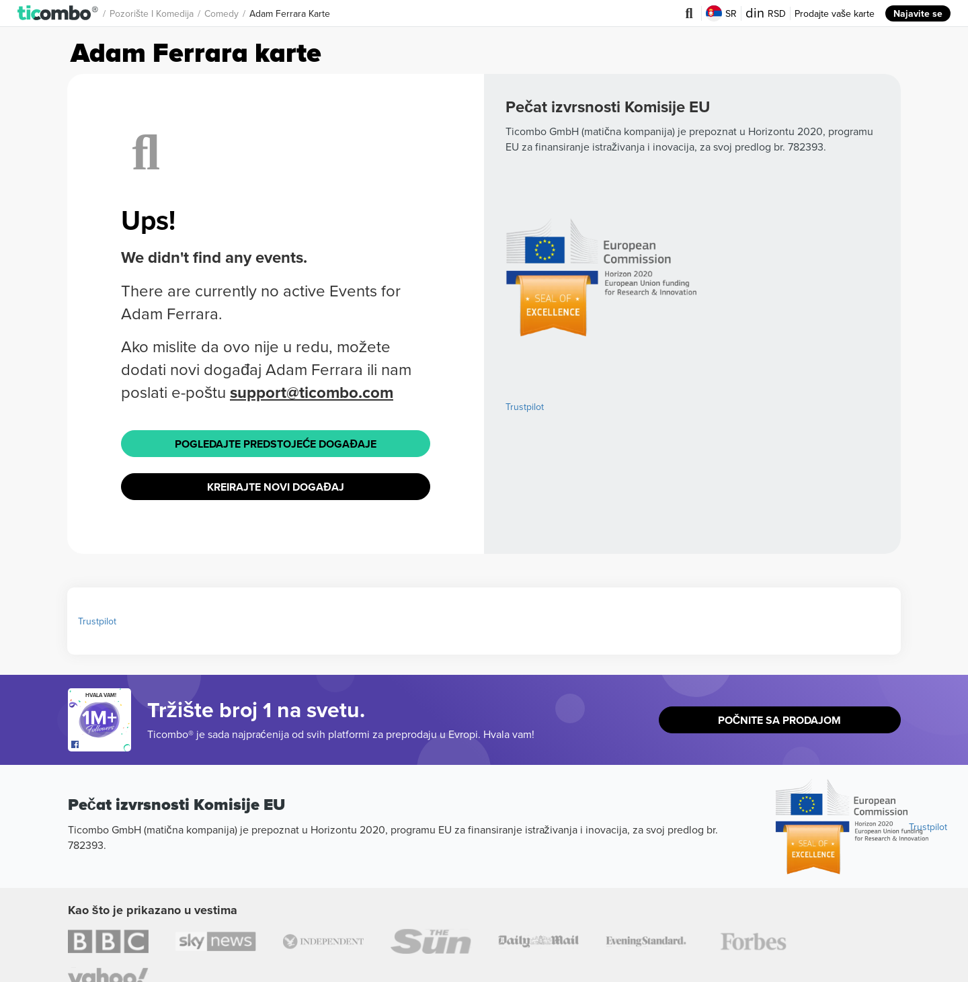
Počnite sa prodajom (780, 720)
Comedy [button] (221, 13)
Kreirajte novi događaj (275, 487)
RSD (765, 13)
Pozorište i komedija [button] (152, 13)
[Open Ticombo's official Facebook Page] (101, 744)
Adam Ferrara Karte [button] (289, 13)
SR (721, 13)
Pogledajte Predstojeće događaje (275, 444)
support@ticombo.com (311, 392)
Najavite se (917, 13)
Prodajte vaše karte (835, 13)
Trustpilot (525, 406)
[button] (58, 13)
